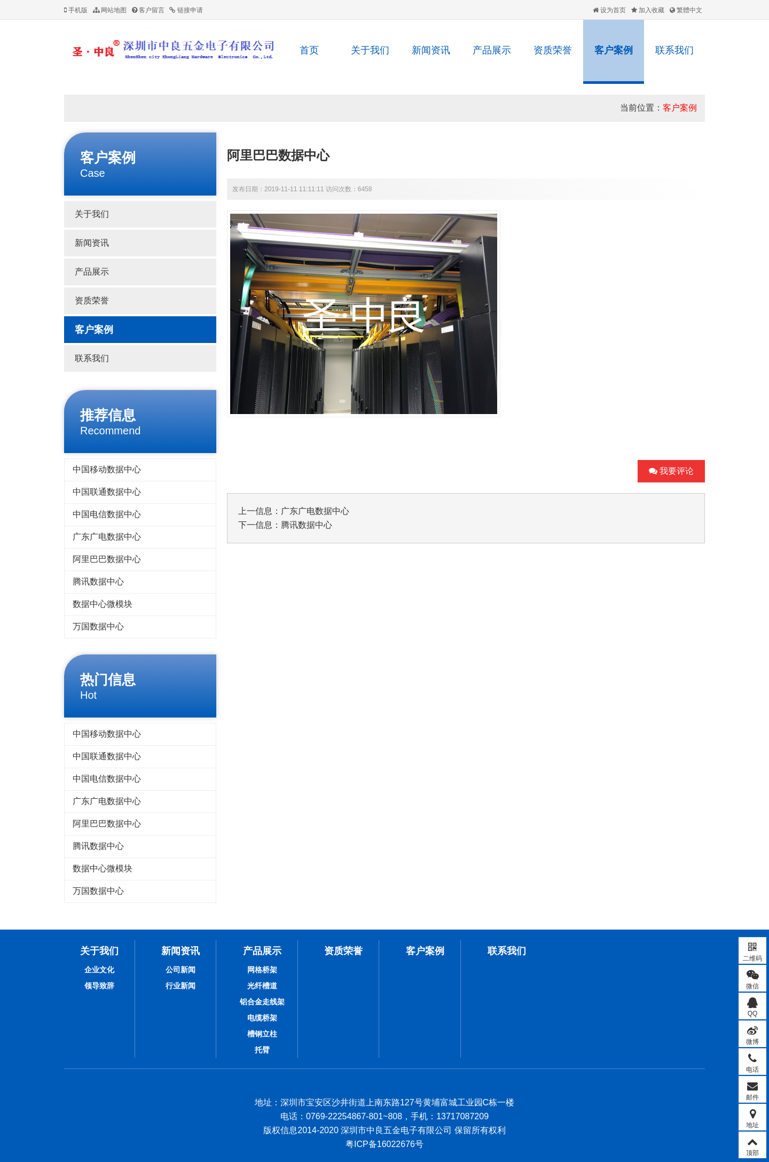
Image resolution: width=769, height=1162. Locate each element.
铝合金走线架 (262, 1001)
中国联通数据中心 (107, 491)
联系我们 (674, 50)
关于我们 (370, 50)
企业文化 (99, 969)
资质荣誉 (552, 50)
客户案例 (613, 50)
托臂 (262, 1050)
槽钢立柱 (262, 1034)
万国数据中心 (98, 626)
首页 (309, 50)
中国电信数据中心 (107, 514)
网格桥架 (262, 969)
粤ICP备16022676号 (384, 1144)
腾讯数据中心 (98, 581)
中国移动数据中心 (107, 469)
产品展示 (492, 50)
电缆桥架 (262, 1017)
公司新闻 (180, 969)
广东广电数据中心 (107, 536)
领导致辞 (99, 985)
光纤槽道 (262, 985)
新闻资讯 (431, 50)
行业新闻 (180, 985)
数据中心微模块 (102, 604)
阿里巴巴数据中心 (107, 559)
